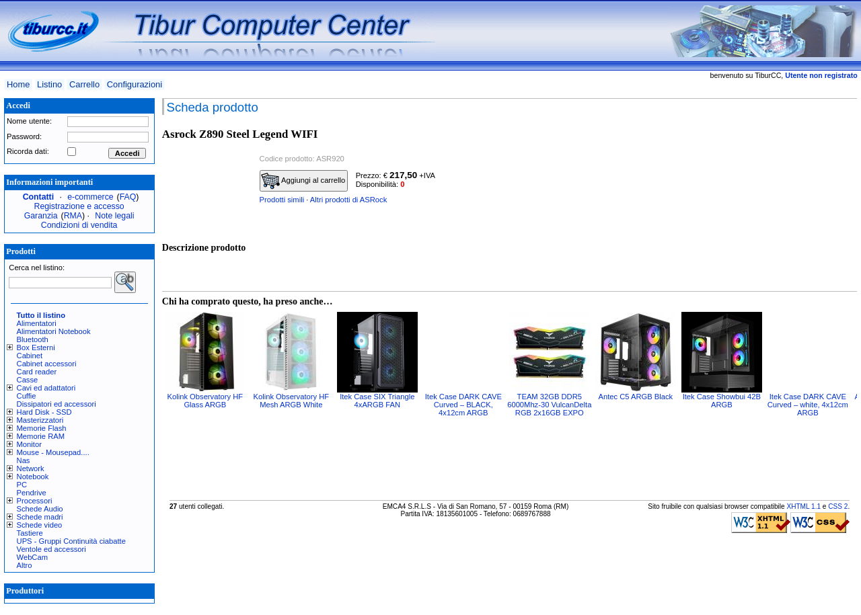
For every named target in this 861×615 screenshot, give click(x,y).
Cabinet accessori (47, 364)
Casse (27, 380)
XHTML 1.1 (803, 506)
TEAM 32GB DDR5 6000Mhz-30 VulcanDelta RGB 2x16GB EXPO (549, 405)
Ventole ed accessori (51, 549)
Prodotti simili (282, 200)
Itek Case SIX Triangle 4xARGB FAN (377, 401)
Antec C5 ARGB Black (635, 397)
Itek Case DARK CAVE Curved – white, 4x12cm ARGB (808, 405)
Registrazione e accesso (79, 206)
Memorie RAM (41, 436)
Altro (24, 565)
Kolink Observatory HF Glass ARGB (205, 401)
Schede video (40, 525)
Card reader (37, 372)
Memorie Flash (42, 428)
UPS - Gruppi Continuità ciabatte (71, 541)
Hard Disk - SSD (44, 412)
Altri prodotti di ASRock (348, 200)
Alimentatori (37, 323)
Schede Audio (40, 509)
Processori (34, 501)
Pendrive (31, 493)
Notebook (33, 477)
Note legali (114, 215)
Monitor (29, 444)
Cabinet (30, 356)
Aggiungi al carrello (303, 180)
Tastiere (30, 533)
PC (22, 485)
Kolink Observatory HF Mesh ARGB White (292, 401)
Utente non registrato (821, 75)
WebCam (32, 557)
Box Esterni (36, 347)
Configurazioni (134, 84)
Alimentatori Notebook (54, 331)
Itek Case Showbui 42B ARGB (722, 401)
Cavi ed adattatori (46, 388)
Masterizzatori (40, 420)
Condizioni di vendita (79, 225)
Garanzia (41, 215)
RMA (73, 215)
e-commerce (90, 197)
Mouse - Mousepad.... (53, 452)
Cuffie (26, 396)
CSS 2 (838, 506)
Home (18, 84)
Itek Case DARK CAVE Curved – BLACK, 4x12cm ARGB (463, 405)
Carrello (84, 84)
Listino (49, 84)
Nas (23, 460)
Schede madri (40, 517)
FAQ (128, 197)
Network (30, 468)
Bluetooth (32, 339)
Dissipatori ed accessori (56, 404)
